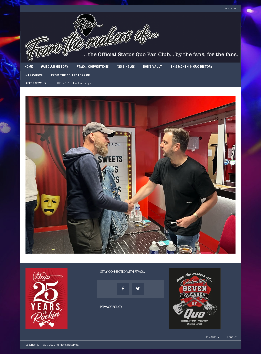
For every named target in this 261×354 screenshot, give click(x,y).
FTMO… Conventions (92, 67)
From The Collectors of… (71, 75)
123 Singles (126, 67)
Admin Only (212, 337)
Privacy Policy (111, 307)
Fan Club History (54, 67)
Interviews (34, 75)
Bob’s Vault (152, 67)
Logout (232, 337)
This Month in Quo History (191, 67)
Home (28, 67)
